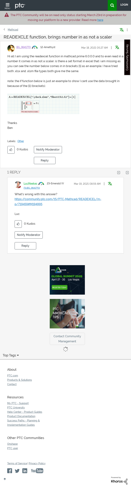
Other (20, 141)
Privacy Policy (37, 463)
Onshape (12, 443)
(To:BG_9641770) (32, 188)
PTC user (12, 448)
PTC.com (12, 375)
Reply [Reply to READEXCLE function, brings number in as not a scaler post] (45, 160)
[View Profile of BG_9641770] (23, 47)
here (100, 20)
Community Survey (127, 57)
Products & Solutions (19, 379)
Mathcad (13, 29)
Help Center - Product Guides (24, 411)
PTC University (16, 407)
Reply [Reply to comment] (25, 245)
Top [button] (5, 479)
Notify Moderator (48, 149)
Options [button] (127, 30)
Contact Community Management (67, 339)
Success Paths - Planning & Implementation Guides (23, 422)
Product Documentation (21, 416)
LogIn (124, 4)
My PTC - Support (18, 403)
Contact (12, 384)
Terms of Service (17, 463)
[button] (111, 48)
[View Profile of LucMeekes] (30, 183)
